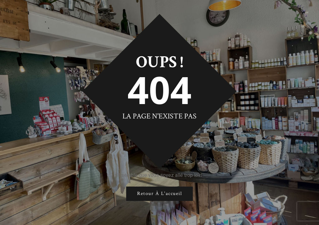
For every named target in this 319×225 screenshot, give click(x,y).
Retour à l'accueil (159, 193)
